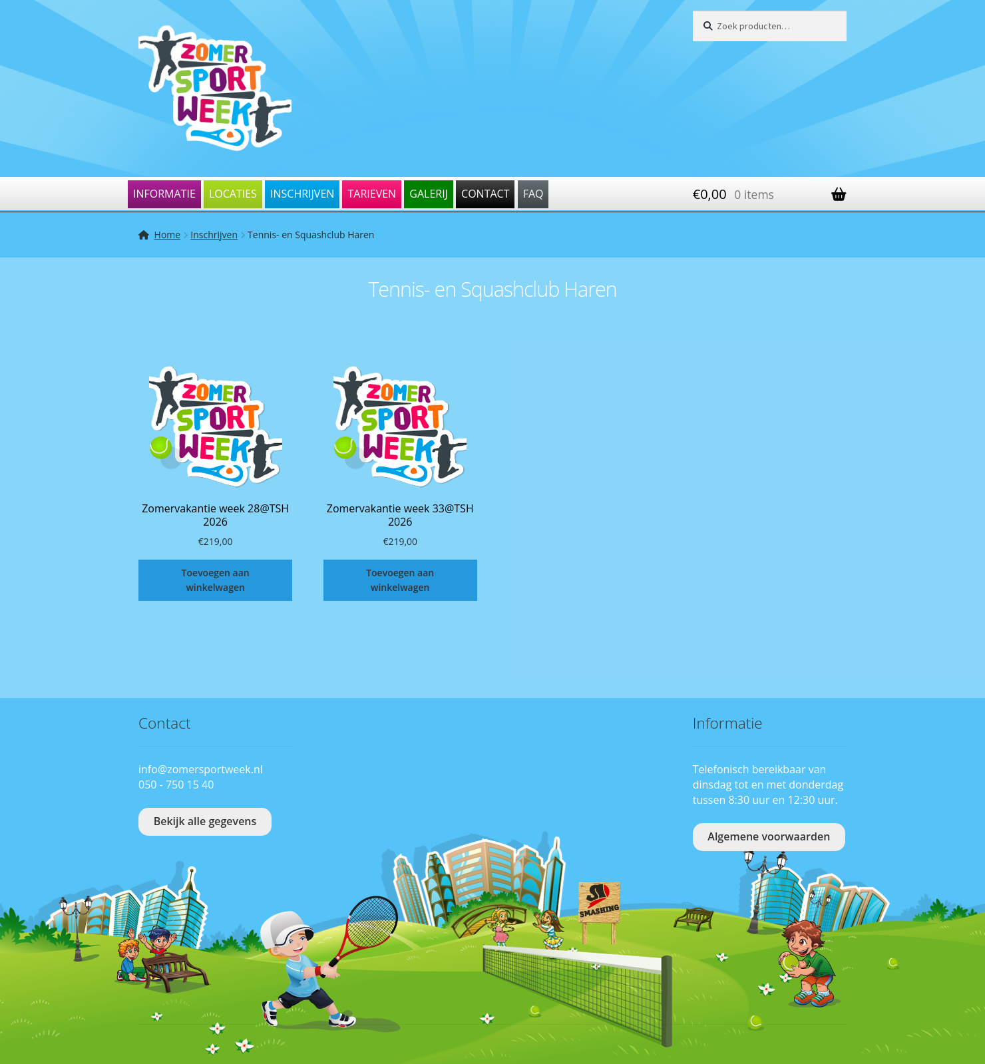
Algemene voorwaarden (768, 836)
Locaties (233, 193)
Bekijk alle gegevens (205, 821)
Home (167, 234)
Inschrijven (302, 193)
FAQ (533, 193)
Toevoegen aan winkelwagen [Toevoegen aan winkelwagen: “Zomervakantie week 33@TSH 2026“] (400, 580)
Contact (485, 193)
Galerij (428, 193)
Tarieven (371, 193)
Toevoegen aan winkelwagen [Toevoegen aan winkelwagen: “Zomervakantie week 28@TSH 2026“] (216, 580)
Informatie (164, 193)
